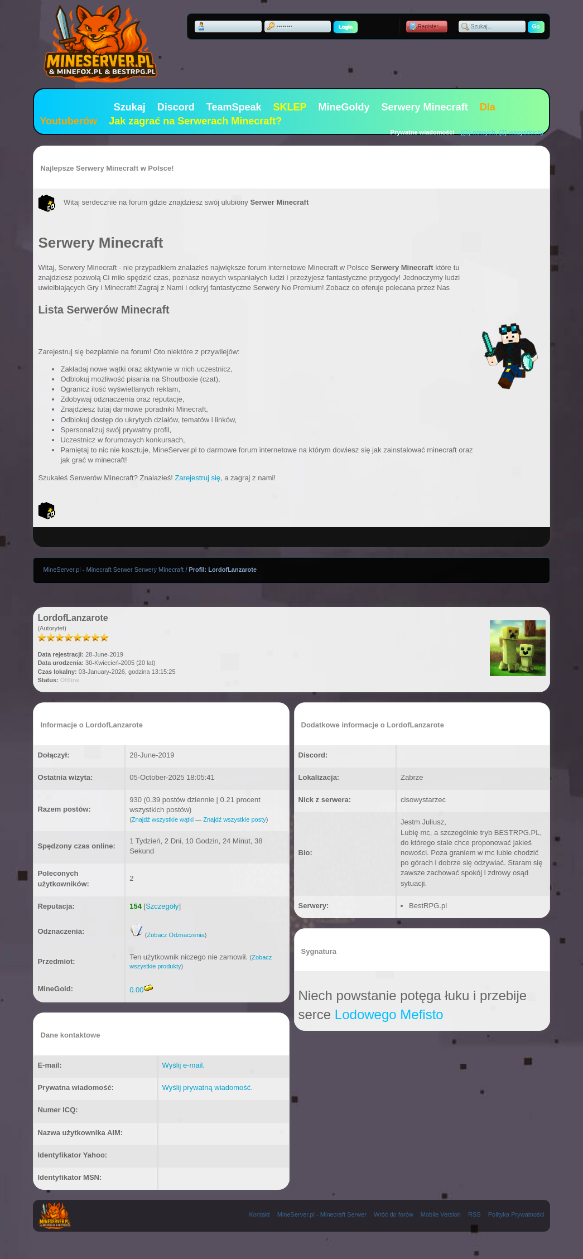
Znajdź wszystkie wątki (163, 819)
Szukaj (130, 107)
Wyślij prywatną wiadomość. (207, 1087)
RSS (474, 1214)
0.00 (140, 990)
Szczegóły (162, 906)
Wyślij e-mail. (183, 1065)
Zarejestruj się (197, 478)
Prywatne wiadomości (423, 132)
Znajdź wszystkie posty (234, 819)
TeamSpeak (234, 107)
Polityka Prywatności (516, 1214)
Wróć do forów (393, 1214)
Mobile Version (441, 1214)
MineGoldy (344, 107)
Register (428, 26)
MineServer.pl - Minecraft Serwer (322, 1214)
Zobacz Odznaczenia (175, 935)
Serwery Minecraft (425, 107)
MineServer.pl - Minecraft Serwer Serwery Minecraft (113, 569)
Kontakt (259, 1214)
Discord (176, 107)
